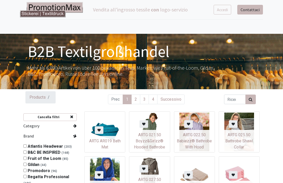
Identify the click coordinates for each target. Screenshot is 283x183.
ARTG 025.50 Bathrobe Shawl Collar (239, 140)
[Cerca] (250, 99)
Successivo (171, 99)
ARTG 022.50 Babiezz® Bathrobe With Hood (194, 140)
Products (37, 97)
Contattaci (246, 9)
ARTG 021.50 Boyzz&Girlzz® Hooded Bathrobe (149, 140)
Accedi (219, 9)
